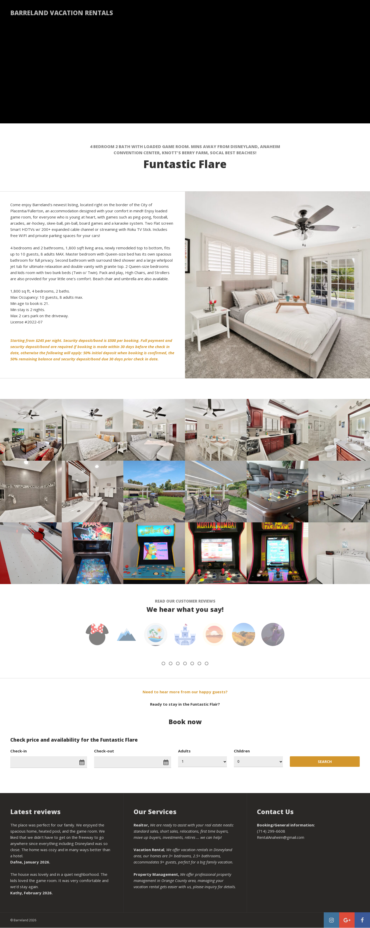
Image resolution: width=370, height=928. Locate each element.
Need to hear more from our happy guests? (185, 691)
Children (242, 750)
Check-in (18, 750)
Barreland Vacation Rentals (61, 12)
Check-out (104, 750)
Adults (184, 750)
